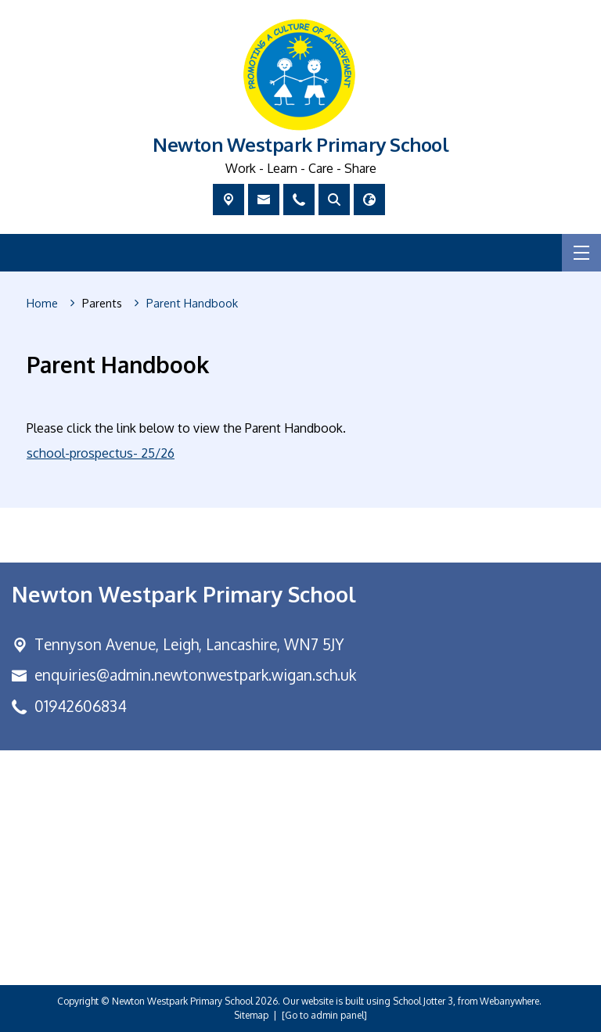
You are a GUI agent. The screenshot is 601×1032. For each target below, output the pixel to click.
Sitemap (251, 1015)
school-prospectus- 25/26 (101, 453)
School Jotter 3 (423, 1001)
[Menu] (581, 252)
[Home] (42, 303)
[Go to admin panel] (324, 1015)
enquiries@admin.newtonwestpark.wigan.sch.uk (195, 675)
